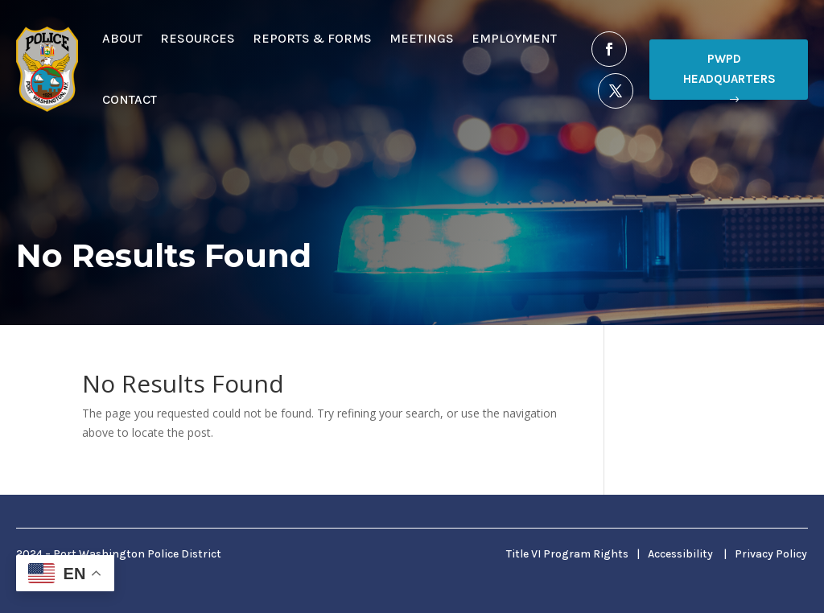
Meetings (421, 38)
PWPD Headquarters (729, 69)
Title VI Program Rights (567, 554)
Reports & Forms (312, 38)
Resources (197, 38)
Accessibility (680, 554)
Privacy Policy (771, 554)
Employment (514, 38)
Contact (129, 99)
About (122, 38)
